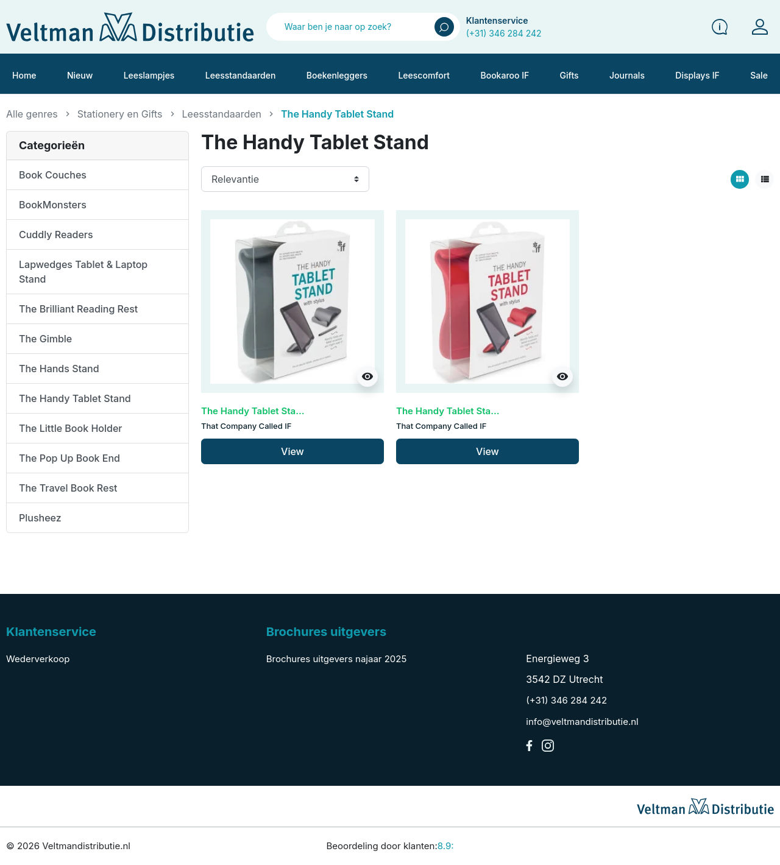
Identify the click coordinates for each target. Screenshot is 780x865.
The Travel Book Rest (68, 488)
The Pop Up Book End (69, 458)
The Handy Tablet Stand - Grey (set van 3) (293, 411)
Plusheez (40, 518)
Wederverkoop (37, 659)
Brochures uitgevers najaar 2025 (336, 659)
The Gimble (45, 339)
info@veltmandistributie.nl (582, 721)
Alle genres (32, 114)
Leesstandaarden (221, 114)
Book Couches (53, 175)
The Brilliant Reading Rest (78, 309)
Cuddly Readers (56, 234)
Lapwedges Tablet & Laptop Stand (83, 271)
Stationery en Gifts (120, 114)
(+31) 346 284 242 (504, 33)
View (292, 451)
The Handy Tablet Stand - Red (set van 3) (486, 411)
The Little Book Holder (70, 428)
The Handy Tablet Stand (75, 398)
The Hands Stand (59, 368)
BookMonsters (53, 205)
